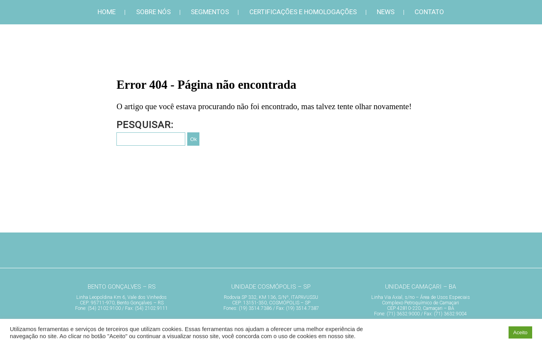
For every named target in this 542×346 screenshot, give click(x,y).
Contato (429, 12)
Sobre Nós (153, 12)
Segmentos (210, 12)
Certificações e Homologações (303, 12)
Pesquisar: (144, 124)
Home (107, 12)
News (386, 12)
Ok (193, 139)
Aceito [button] (520, 332)
